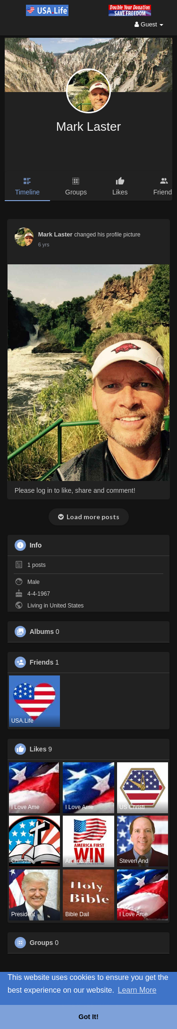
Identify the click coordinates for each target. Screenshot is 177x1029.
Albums (42, 631)
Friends (42, 662)
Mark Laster (88, 126)
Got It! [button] (88, 1017)
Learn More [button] (137, 990)
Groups (41, 942)
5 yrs (44, 244)
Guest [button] (149, 24)
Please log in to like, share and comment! (75, 490)
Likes (38, 749)
